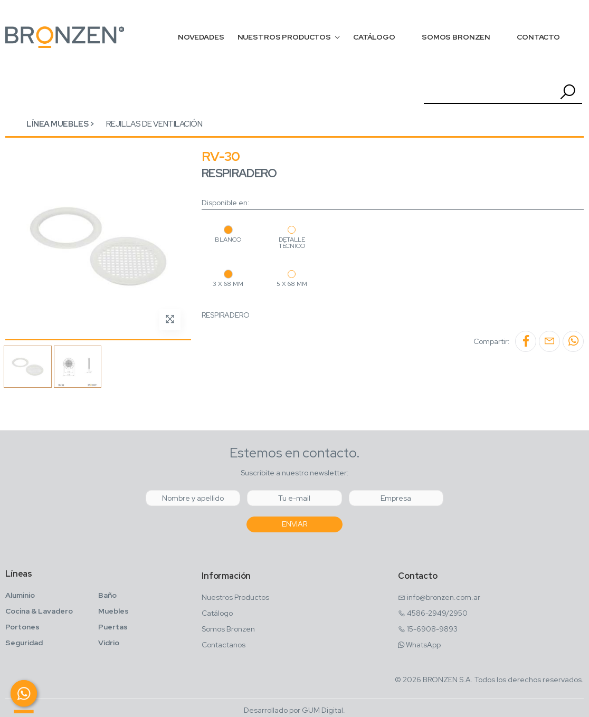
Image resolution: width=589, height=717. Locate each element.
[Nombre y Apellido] (193, 498)
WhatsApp (423, 644)
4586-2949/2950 (437, 613)
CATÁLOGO (374, 37)
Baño (107, 595)
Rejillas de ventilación (154, 124)
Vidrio (108, 642)
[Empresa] (396, 498)
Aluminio (20, 595)
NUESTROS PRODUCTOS (284, 37)
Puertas (113, 627)
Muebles (113, 611)
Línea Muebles (57, 124)
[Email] (294, 498)
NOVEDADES (201, 37)
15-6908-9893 (432, 629)
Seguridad (24, 642)
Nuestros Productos (235, 597)
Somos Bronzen (228, 629)
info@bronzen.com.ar (443, 597)
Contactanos (223, 644)
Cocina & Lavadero (39, 611)
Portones (22, 627)
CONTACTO (538, 37)
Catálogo (217, 613)
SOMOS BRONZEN (456, 37)
